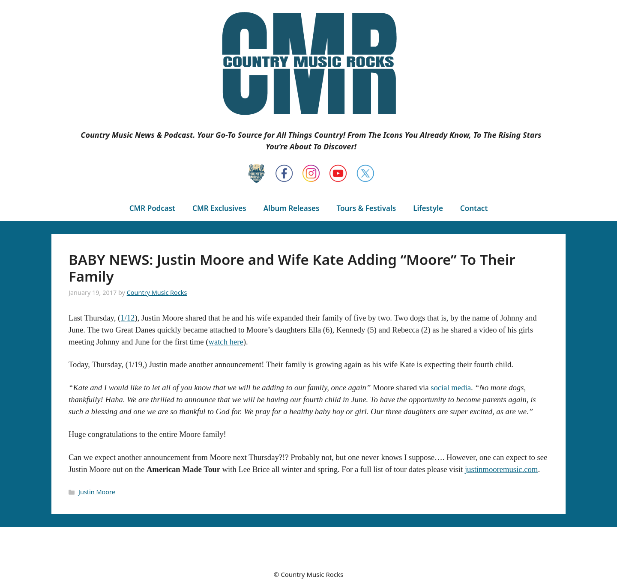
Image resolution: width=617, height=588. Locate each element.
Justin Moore (96, 492)
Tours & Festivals (366, 208)
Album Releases (292, 208)
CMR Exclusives (219, 208)
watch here (225, 341)
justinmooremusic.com (501, 469)
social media (451, 387)
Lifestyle (428, 208)
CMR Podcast (152, 208)
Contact (474, 208)
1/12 (127, 317)
